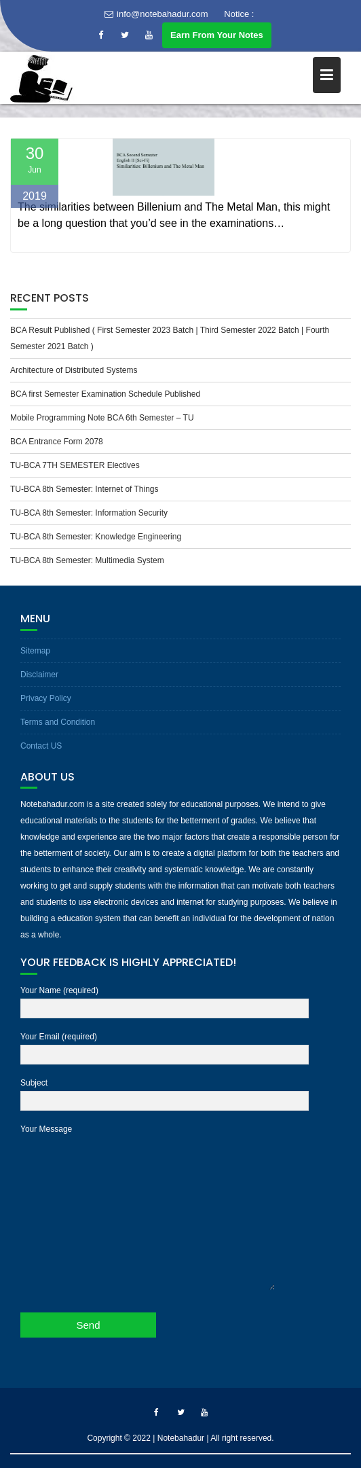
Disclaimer (39, 674)
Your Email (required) (164, 1046)
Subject (164, 1092)
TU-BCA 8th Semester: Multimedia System (87, 560)
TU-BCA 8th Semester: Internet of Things (84, 489)
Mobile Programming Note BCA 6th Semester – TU (102, 418)
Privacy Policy (45, 698)
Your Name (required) (164, 1000)
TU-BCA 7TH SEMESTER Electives (75, 465)
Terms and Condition (57, 722)
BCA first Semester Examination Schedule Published (105, 394)
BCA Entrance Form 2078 (56, 441)
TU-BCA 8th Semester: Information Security (89, 513)
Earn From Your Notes (216, 35)
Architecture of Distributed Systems (73, 370)
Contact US (41, 746)
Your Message (147, 1208)
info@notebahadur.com (156, 14)
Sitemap (35, 651)
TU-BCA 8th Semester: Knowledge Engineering (95, 536)
